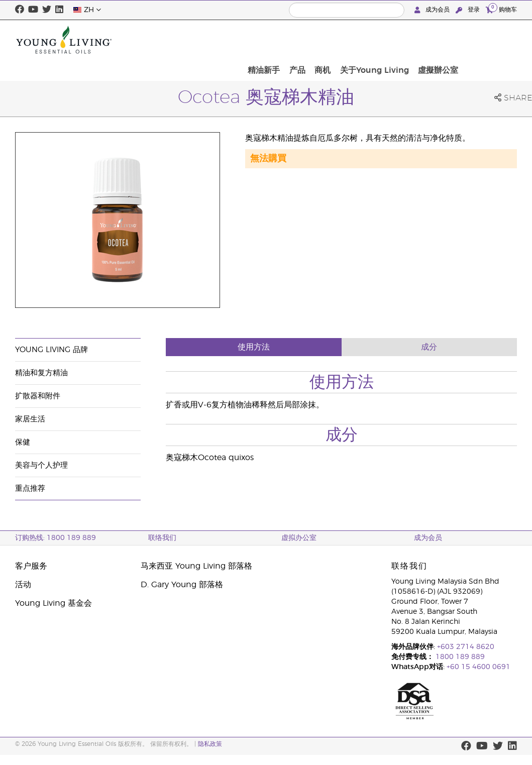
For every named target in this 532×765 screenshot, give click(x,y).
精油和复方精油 (41, 373)
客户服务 (31, 566)
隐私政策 (210, 744)
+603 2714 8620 (465, 646)
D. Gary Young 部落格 (182, 585)
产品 (363, 40)
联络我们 (162, 537)
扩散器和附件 (37, 396)
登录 (469, 10)
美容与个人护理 (41, 465)
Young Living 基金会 (53, 603)
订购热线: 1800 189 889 (55, 537)
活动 (23, 585)
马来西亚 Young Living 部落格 (196, 566)
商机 (385, 40)
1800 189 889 (459, 657)
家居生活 (30, 419)
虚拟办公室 (298, 537)
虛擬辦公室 (494, 40)
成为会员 (433, 10)
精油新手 (332, 40)
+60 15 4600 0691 (478, 667)
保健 (22, 442)
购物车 (501, 9)
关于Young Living (433, 40)
